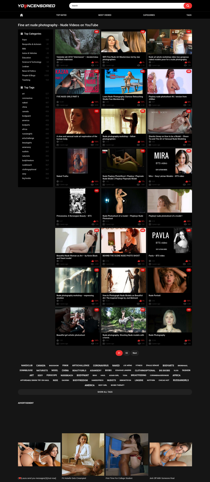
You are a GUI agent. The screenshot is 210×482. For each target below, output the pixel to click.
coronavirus (35, 98)
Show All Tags (105, 392)
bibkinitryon (125, 380)
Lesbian (35, 66)
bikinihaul (183, 366)
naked (35, 103)
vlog (176, 370)
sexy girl (102, 385)
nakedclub (27, 365)
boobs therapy (117, 385)
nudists (35, 151)
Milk (35, 49)
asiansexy (35, 147)
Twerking (35, 80)
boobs (108, 370)
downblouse (26, 370)
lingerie (139, 380)
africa (35, 129)
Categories (149, 15)
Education (35, 58)
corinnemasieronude (159, 375)
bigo (95, 375)
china (35, 107)
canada (35, 111)
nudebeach (35, 165)
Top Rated (61, 15)
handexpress (97, 380)
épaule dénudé (152, 365)
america (35, 120)
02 (126, 353)
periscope (51, 375)
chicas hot (164, 380)
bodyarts (35, 125)
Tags (189, 15)
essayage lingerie (123, 370)
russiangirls (35, 134)
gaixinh (65, 380)
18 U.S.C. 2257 (119, 469)
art (35, 94)
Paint (35, 40)
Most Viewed (104, 15)
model (55, 370)
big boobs (35, 178)
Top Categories (32, 33)
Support (101, 469)
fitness (139, 365)
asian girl (114, 375)
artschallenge (35, 138)
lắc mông (127, 365)
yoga (125, 375)
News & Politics (35, 71)
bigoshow (54, 366)
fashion (186, 370)
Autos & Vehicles (35, 53)
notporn (151, 380)
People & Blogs (35, 75)
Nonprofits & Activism (35, 44)
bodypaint (35, 116)
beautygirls (35, 143)
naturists (35, 156)
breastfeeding (138, 375)
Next (135, 353)
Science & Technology (35, 62)
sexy (35, 174)
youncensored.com (102, 477)
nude (55, 380)
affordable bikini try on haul (34, 380)
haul (103, 375)
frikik (65, 365)
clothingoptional (35, 169)
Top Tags (29, 87)
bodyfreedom (35, 160)
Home (21, 15)
